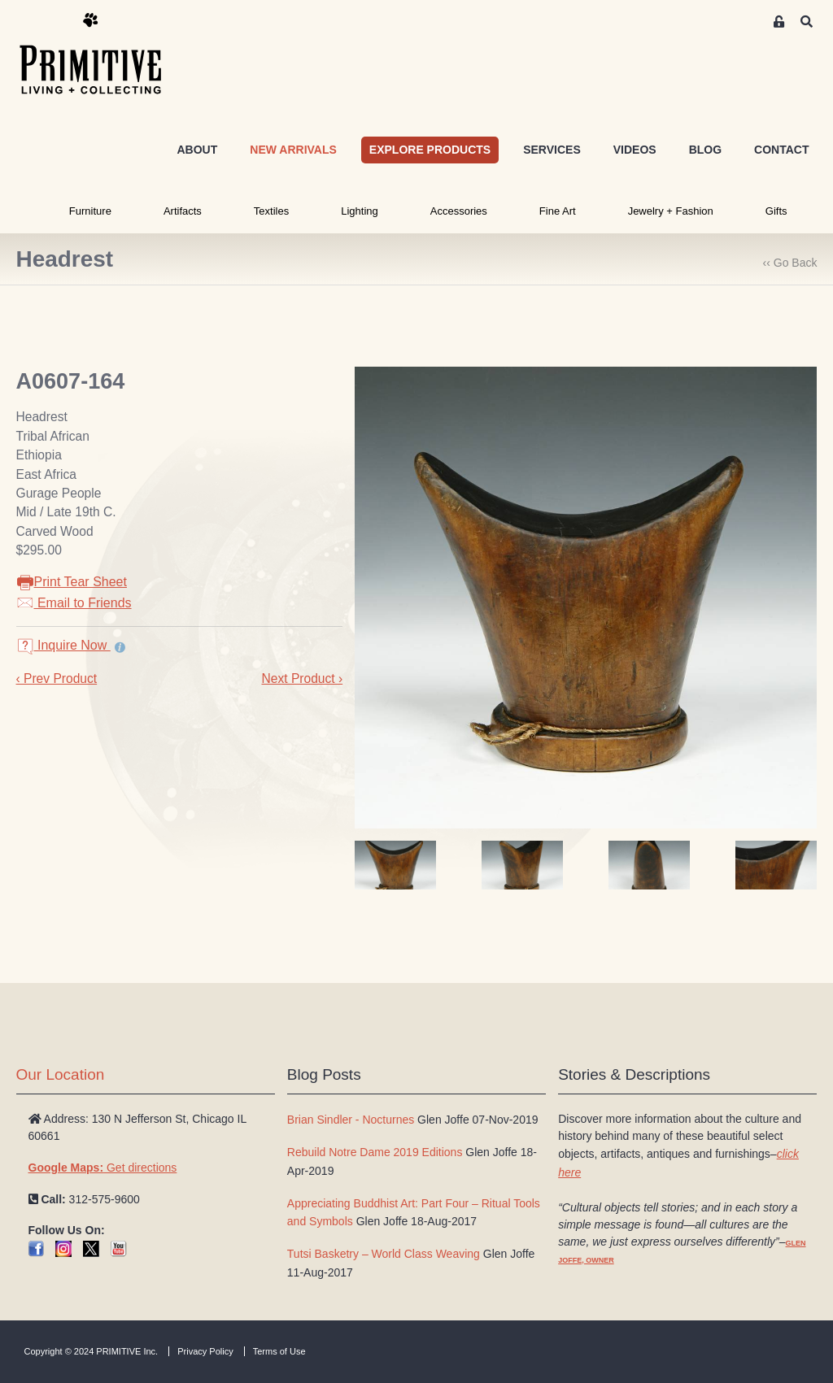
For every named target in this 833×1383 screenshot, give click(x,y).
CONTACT (781, 149)
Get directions (102, 1167)
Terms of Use (279, 1351)
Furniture (90, 211)
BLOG (705, 149)
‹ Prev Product (57, 678)
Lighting (359, 211)
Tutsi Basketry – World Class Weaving (383, 1253)
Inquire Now (63, 645)
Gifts (776, 211)
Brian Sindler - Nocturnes (350, 1119)
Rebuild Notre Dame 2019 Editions (375, 1152)
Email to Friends (74, 603)
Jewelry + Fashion (670, 211)
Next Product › (301, 678)
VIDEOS (634, 149)
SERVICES (552, 149)
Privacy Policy (205, 1351)
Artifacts (183, 211)
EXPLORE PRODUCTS (430, 149)
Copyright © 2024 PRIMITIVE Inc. (91, 1351)
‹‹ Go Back (790, 262)
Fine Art (557, 211)
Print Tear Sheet (71, 582)
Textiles (271, 211)
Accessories (458, 211)
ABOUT (197, 149)
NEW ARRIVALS (293, 149)
